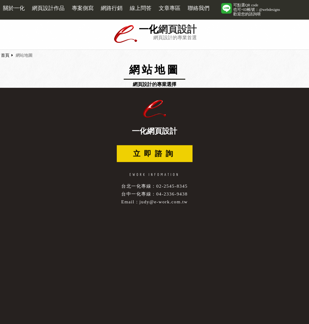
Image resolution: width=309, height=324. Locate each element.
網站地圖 (24, 55)
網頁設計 (177, 29)
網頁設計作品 (48, 8)
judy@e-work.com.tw (163, 201)
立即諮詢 (155, 154)
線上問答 (140, 8)
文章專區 (169, 8)
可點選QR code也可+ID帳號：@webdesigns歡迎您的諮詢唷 (256, 9)
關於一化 (14, 8)
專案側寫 (83, 8)
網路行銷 (112, 8)
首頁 (5, 55)
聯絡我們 (198, 8)
